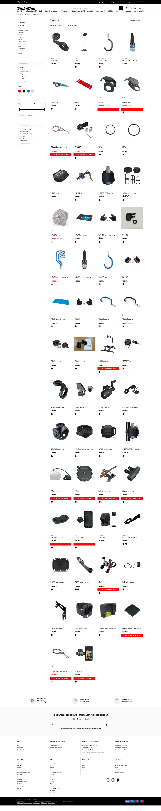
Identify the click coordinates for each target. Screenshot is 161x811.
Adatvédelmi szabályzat (121, 753)
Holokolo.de (36, 808)
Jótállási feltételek (87, 753)
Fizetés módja (53, 750)
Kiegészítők (85, 770)
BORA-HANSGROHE (120, 768)
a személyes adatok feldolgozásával (90, 734)
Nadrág (19, 773)
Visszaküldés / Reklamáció (89, 755)
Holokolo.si (20, 808)
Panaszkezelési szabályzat (89, 750)
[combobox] (141, 8)
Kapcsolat (20, 753)
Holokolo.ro (71, 806)
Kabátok (19, 775)
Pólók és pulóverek (22, 791)
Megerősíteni (106, 730)
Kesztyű (19, 780)
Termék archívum (22, 755)
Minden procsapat (119, 777)
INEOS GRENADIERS (121, 770)
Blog (18, 750)
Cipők (83, 773)
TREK (116, 773)
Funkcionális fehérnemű (23, 777)
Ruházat (84, 768)
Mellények (20, 789)
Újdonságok (20, 768)
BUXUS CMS (28, 806)
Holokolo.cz (48, 806)
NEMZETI (117, 775)
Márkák (84, 775)
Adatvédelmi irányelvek (121, 750)
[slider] (19, 115)
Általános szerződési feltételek (123, 755)
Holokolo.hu (63, 806)
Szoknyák (52, 791)
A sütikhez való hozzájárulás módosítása (93, 757)
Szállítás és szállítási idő (56, 753)
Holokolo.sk (40, 806)
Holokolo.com (28, 808)
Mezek (19, 770)
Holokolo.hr (44, 808)
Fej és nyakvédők (22, 787)
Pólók (51, 789)
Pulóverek (52, 787)
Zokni (18, 782)
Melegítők (52, 796)
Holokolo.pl (55, 806)
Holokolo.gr (51, 808)
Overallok (19, 793)
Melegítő (19, 784)
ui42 (35, 806)
